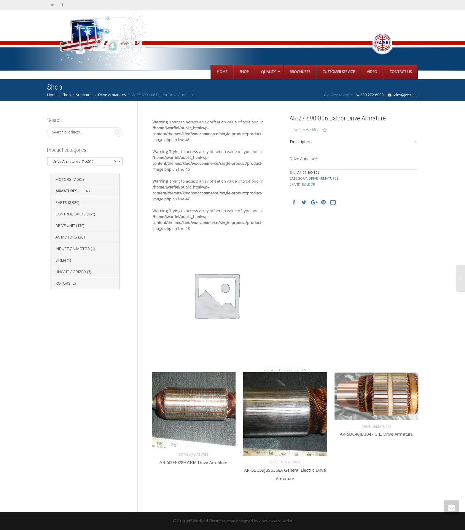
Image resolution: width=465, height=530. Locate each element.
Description (301, 141)
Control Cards (70, 214)
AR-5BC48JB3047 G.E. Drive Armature (376, 434)
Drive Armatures (112, 94)
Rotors (63, 283)
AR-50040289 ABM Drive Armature (193, 462)
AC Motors (66, 237)
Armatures (84, 94)
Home (52, 94)
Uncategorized (70, 271)
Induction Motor (72, 248)
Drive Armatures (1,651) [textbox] (83, 161)
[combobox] (84, 161)
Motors (63, 179)
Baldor (308, 184)
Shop (66, 94)
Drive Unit (65, 225)
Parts (61, 202)
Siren (60, 260)
